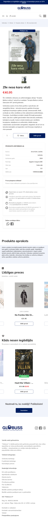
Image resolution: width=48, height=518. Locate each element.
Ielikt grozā (37, 136)
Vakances (5, 487)
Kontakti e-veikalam (9, 508)
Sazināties (24, 410)
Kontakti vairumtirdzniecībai (11, 510)
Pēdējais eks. (24, 31)
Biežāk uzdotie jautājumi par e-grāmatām (16, 492)
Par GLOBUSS (7, 484)
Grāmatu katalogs (8, 459)
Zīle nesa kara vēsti (32, 23)
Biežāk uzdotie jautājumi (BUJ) (12, 490)
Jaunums (24, 376)
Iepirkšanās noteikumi (9, 474)
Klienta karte (6, 477)
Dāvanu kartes (7, 479)
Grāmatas (4, 23)
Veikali (4, 513)
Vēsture (11, 23)
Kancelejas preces (8, 463)
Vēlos (20, 136)
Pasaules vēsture (20, 23)
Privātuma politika (8, 482)
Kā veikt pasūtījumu (8, 472)
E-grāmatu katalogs (9, 461)
